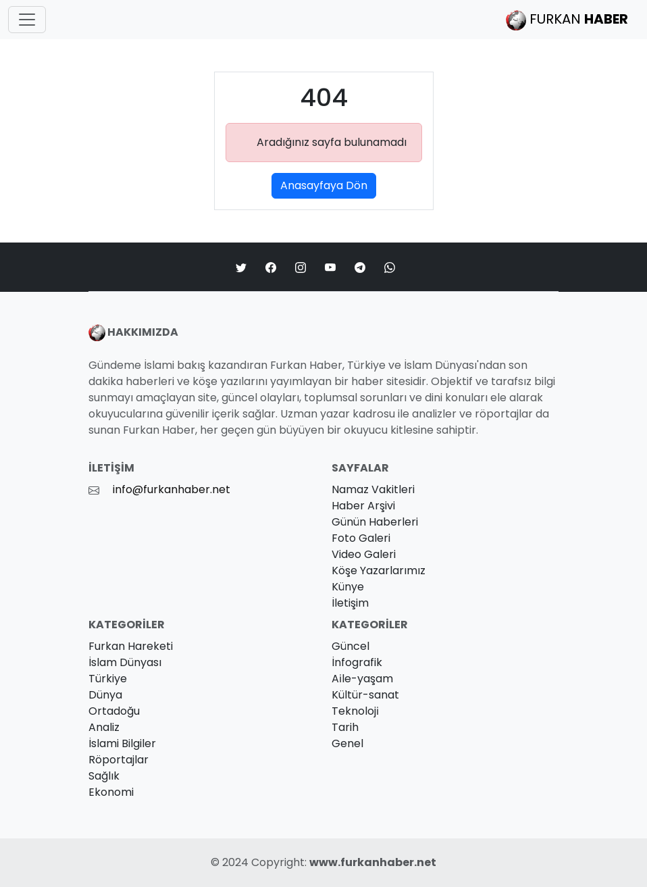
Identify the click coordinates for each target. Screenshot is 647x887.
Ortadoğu (114, 711)
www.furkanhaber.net (372, 862)
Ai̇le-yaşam (362, 678)
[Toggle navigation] (27, 19)
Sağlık (104, 776)
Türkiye (107, 678)
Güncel (350, 646)
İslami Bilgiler (122, 743)
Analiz (104, 727)
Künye (348, 586)
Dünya (105, 695)
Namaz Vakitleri (373, 489)
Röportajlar (118, 759)
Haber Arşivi (363, 505)
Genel (347, 743)
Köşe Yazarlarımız (378, 570)
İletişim (350, 603)
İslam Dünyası (124, 662)
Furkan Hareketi (130, 646)
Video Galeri (364, 554)
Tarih (345, 727)
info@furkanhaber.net (171, 489)
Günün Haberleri (375, 522)
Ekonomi (111, 792)
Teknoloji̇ (355, 711)
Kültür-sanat (365, 695)
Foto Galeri (361, 538)
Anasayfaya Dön (323, 185)
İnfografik (357, 662)
